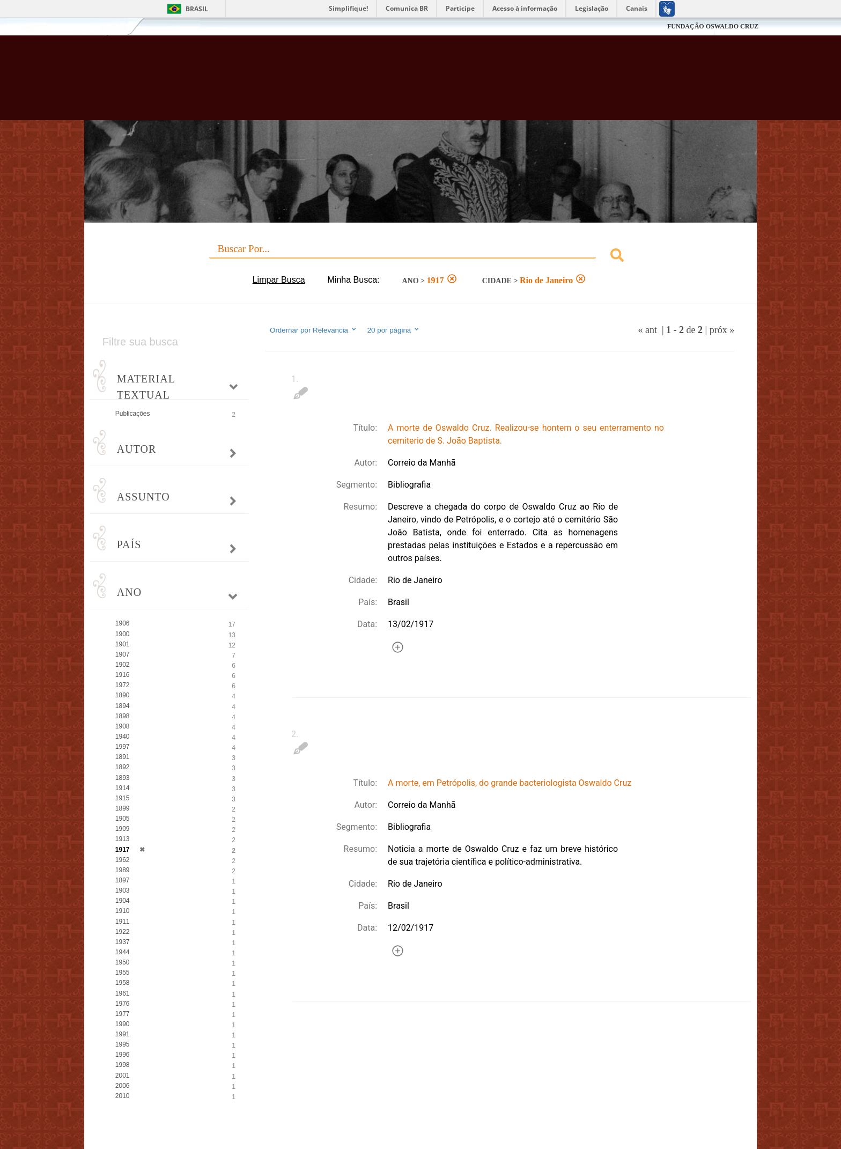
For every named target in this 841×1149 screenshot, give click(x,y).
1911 (122, 921)
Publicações (132, 413)
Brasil (197, 8)
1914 (122, 788)
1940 (122, 736)
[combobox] (420, 257)
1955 (122, 972)
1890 (122, 695)
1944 (122, 952)
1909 (122, 829)
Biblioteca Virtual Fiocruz (362, 83)
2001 (122, 1075)
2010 (122, 1096)
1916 (122, 675)
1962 (122, 860)
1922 (122, 932)
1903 (122, 890)
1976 (122, 1003)
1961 (122, 993)
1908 (122, 726)
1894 (122, 706)
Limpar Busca (279, 279)
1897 (122, 880)
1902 (122, 664)
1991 (122, 1034)
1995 (122, 1044)
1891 (122, 757)
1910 (122, 911)
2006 (122, 1085)
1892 (122, 767)
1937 (122, 942)
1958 (122, 982)
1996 (122, 1054)
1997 (122, 746)
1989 (122, 870)
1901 (122, 644)
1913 (122, 839)
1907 (122, 654)
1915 (122, 798)
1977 (122, 1014)
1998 (122, 1065)
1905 (122, 818)
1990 (122, 1024)
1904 (122, 900)
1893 (122, 778)
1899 (122, 808)
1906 (122, 623)
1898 (122, 716)
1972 (122, 685)
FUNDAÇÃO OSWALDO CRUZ (712, 26)
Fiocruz (109, 26)
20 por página (393, 330)
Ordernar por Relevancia (313, 330)
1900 (122, 634)
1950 (122, 962)
